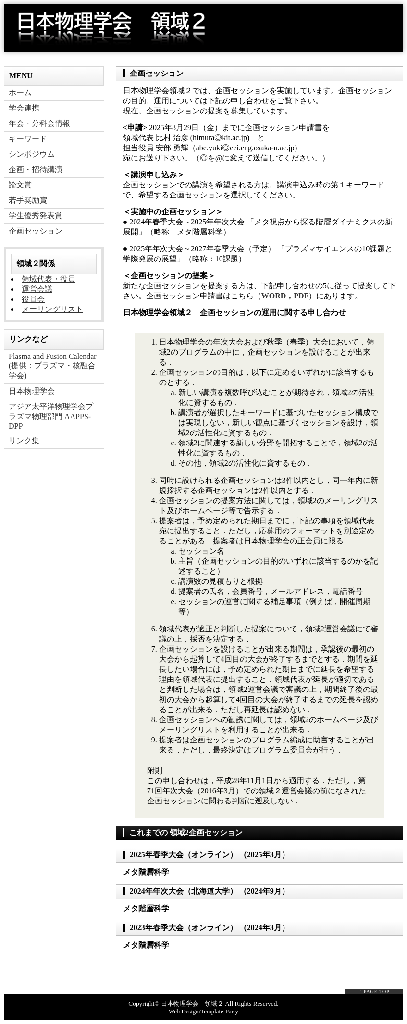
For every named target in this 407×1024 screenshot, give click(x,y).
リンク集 (24, 440)
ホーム (20, 92)
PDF (301, 296)
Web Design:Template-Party (203, 1011)
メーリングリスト (52, 309)
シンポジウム (32, 154)
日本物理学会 (32, 391)
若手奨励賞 (28, 200)
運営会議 (37, 289)
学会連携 (24, 108)
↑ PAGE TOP (374, 991)
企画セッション (35, 231)
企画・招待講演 (35, 169)
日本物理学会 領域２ (192, 1003)
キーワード (28, 139)
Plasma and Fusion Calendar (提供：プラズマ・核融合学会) (53, 366)
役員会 (33, 299)
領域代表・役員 (48, 279)
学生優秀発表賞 (35, 215)
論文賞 (20, 185)
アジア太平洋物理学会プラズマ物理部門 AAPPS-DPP (51, 416)
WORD (273, 296)
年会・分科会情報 (39, 123)
